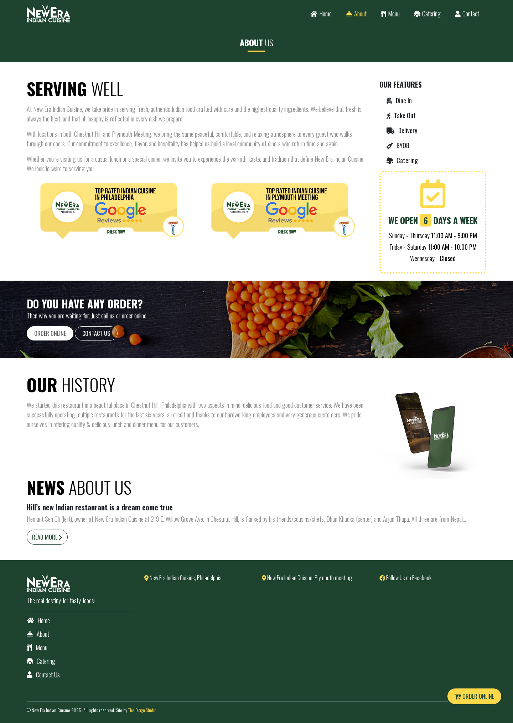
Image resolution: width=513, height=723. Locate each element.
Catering (427, 13)
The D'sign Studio (142, 710)
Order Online (474, 696)
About (356, 13)
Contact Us (96, 333)
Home (321, 13)
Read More (47, 537)
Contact (467, 13)
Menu (390, 13)
